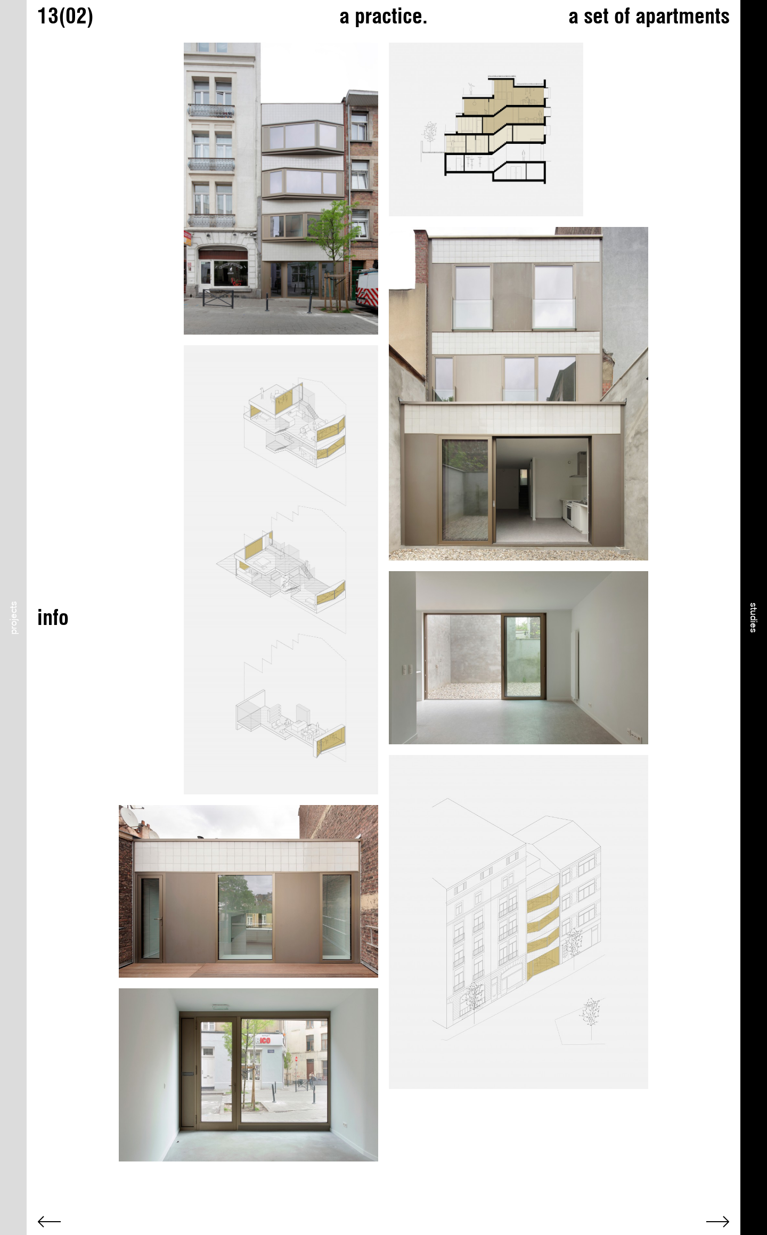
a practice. (383, 15)
